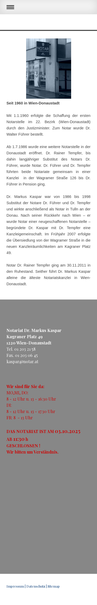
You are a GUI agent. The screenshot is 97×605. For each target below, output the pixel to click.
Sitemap (54, 586)
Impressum (15, 586)
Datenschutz (35, 586)
